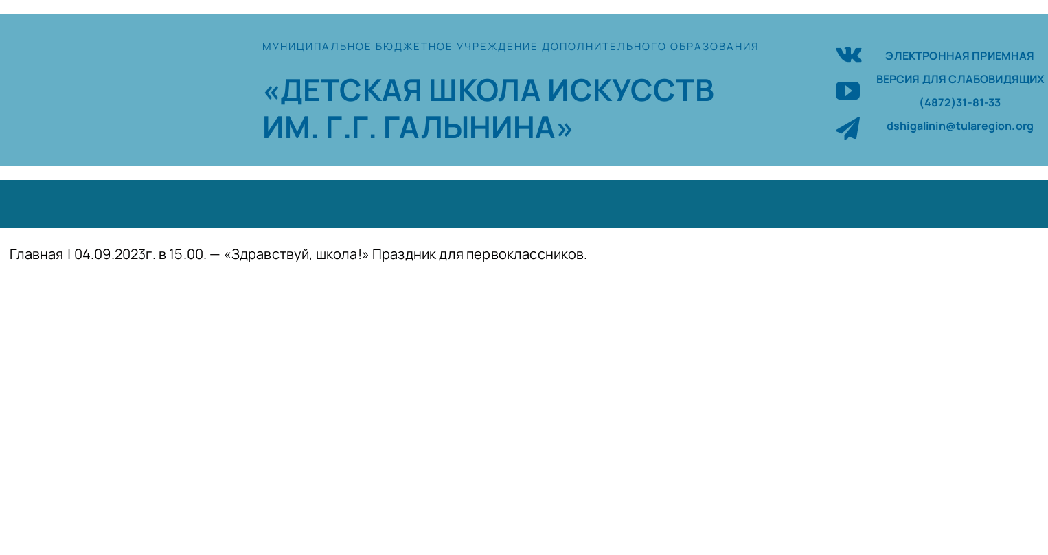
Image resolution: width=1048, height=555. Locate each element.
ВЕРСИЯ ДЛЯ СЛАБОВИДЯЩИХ (960, 79)
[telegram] (848, 128)
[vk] (849, 53)
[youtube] (848, 90)
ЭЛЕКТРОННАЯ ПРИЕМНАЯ (959, 55)
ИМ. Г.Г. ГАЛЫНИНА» (418, 126)
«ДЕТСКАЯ (345, 89)
